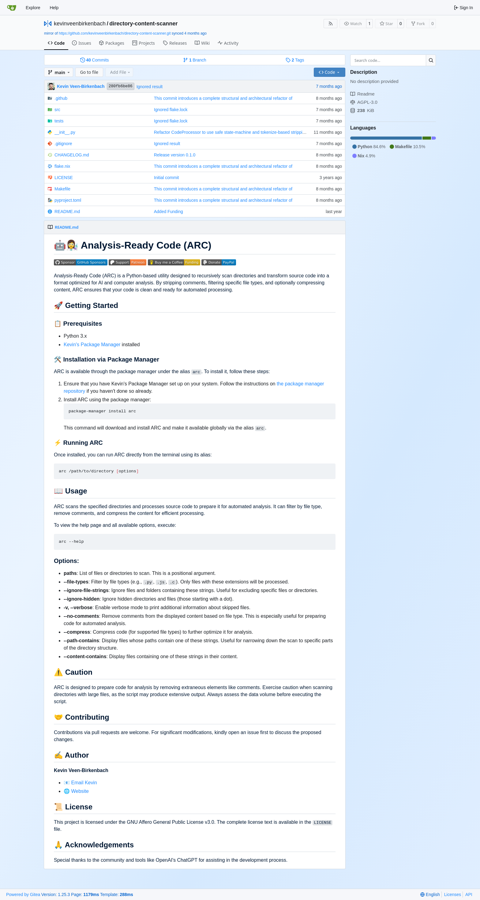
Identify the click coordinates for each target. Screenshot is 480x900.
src (57, 109)
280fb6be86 (121, 86)
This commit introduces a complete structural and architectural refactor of (223, 98)
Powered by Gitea (23, 894)
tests (59, 120)
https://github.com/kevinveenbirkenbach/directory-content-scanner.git (115, 33)
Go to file (89, 72)
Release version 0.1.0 (174, 154)
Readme (362, 93)
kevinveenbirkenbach (80, 24)
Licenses (452, 894)
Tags (295, 60)
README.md (67, 211)
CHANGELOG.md (71, 154)
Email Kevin (84, 782)
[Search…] (431, 60)
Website (80, 791)
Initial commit (166, 177)
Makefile (62, 188)
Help (54, 7)
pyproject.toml (67, 200)
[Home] (11, 7)
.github (60, 98)
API (468, 894)
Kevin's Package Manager (92, 344)
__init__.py (64, 132)
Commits (94, 60)
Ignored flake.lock (171, 109)
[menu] (430, 894)
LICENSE (63, 177)
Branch (194, 60)
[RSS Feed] (331, 23)
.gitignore (63, 143)
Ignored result (150, 86)
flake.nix (62, 166)
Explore (33, 7)
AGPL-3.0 (363, 102)
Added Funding (168, 211)
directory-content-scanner (143, 24)
